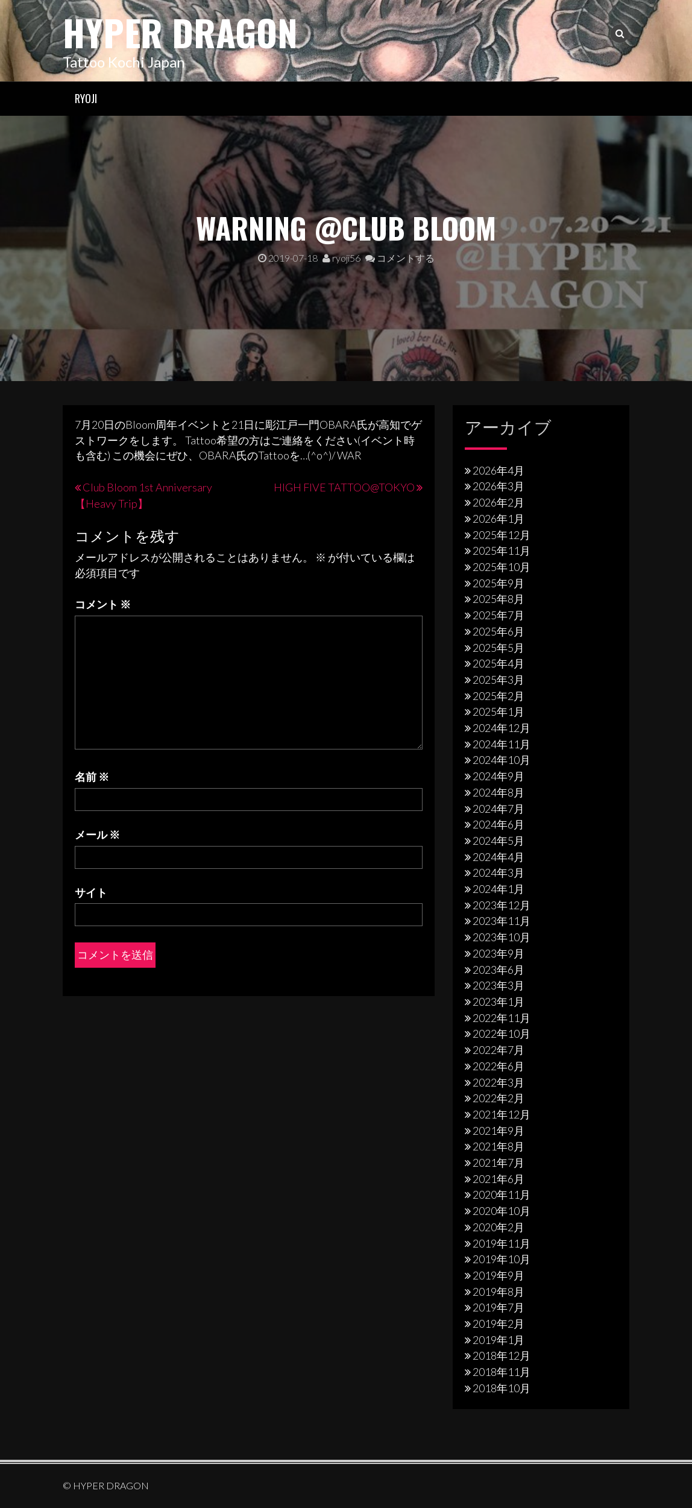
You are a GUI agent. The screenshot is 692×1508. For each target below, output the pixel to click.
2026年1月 (498, 518)
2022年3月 (498, 1082)
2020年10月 (501, 1210)
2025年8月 (498, 598)
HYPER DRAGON (180, 31)
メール (97, 834)
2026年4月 (498, 470)
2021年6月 (498, 1178)
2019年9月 (498, 1275)
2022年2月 (498, 1098)
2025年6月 (498, 631)
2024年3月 (498, 872)
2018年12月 (501, 1355)
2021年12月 (501, 1114)
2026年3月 (498, 486)
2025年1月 (498, 711)
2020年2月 (498, 1227)
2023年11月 (501, 920)
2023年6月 (498, 969)
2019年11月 (501, 1243)
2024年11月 (501, 744)
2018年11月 (501, 1371)
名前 (92, 776)
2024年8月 (498, 792)
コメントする (400, 257)
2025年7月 (498, 615)
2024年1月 (498, 888)
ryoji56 (341, 257)
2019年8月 (498, 1291)
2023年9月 (498, 953)
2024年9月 (498, 776)
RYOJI (86, 98)
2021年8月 (498, 1146)
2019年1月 (498, 1339)
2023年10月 (501, 937)
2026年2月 (498, 502)
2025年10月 (501, 566)
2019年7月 (498, 1307)
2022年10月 (501, 1033)
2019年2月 (498, 1323)
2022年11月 (501, 1017)
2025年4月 (498, 663)
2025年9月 (498, 583)
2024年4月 (498, 856)
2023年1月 (498, 1001)
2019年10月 (501, 1259)
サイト (91, 892)
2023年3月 (498, 985)
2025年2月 (498, 695)
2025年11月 (501, 550)
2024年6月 (498, 824)
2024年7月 (498, 808)
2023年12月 (501, 905)
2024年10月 (501, 759)
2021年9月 (498, 1130)
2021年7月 (498, 1162)
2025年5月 (498, 647)
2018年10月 (501, 1388)
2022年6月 (498, 1066)
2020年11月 (501, 1194)
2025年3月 (498, 679)
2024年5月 (498, 840)
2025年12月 (501, 534)
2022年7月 (498, 1049)
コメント (103, 604)
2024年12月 (501, 727)
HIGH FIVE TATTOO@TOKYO (344, 487)
